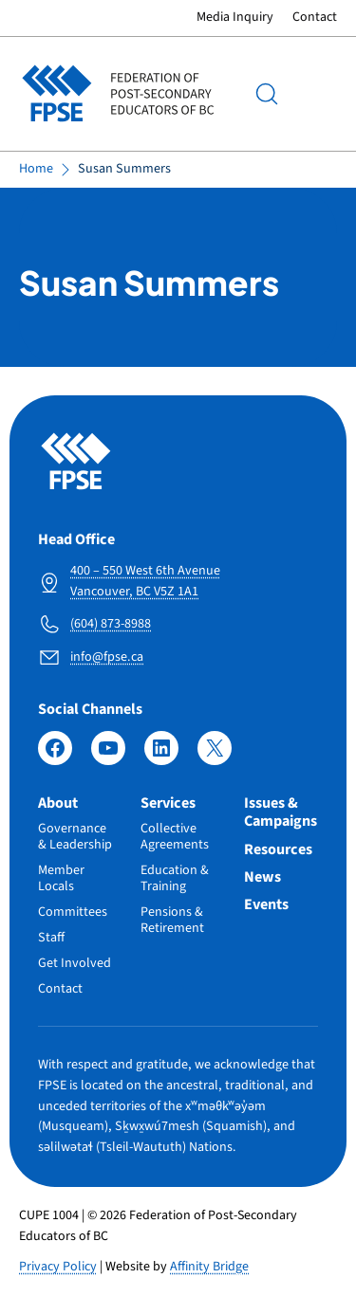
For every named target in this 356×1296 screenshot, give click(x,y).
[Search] (266, 94)
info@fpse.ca (106, 657)
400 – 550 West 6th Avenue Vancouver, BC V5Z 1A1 (145, 581)
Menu (318, 94)
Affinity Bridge (209, 1266)
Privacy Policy (58, 1266)
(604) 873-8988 (110, 623)
